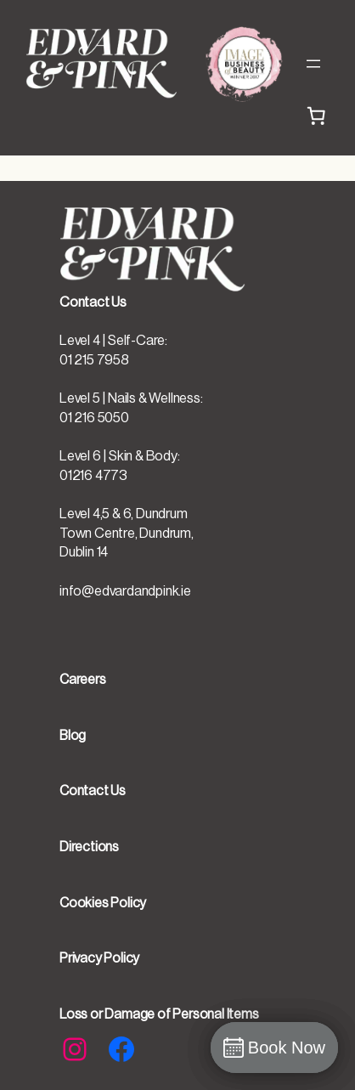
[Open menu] (313, 64)
